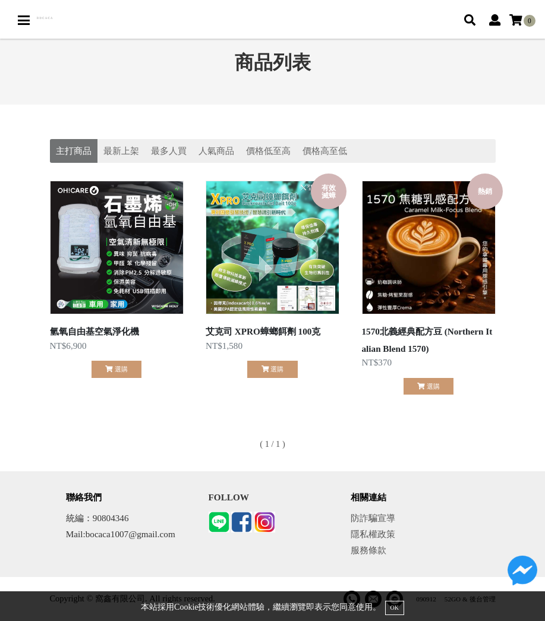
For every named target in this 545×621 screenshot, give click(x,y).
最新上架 (121, 151)
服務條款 (368, 550)
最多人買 (169, 151)
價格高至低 (325, 151)
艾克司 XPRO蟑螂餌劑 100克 (263, 331)
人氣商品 (216, 151)
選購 (116, 369)
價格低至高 (268, 151)
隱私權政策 (373, 534)
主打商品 (74, 151)
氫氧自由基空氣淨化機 (94, 331)
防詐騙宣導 (373, 518)
